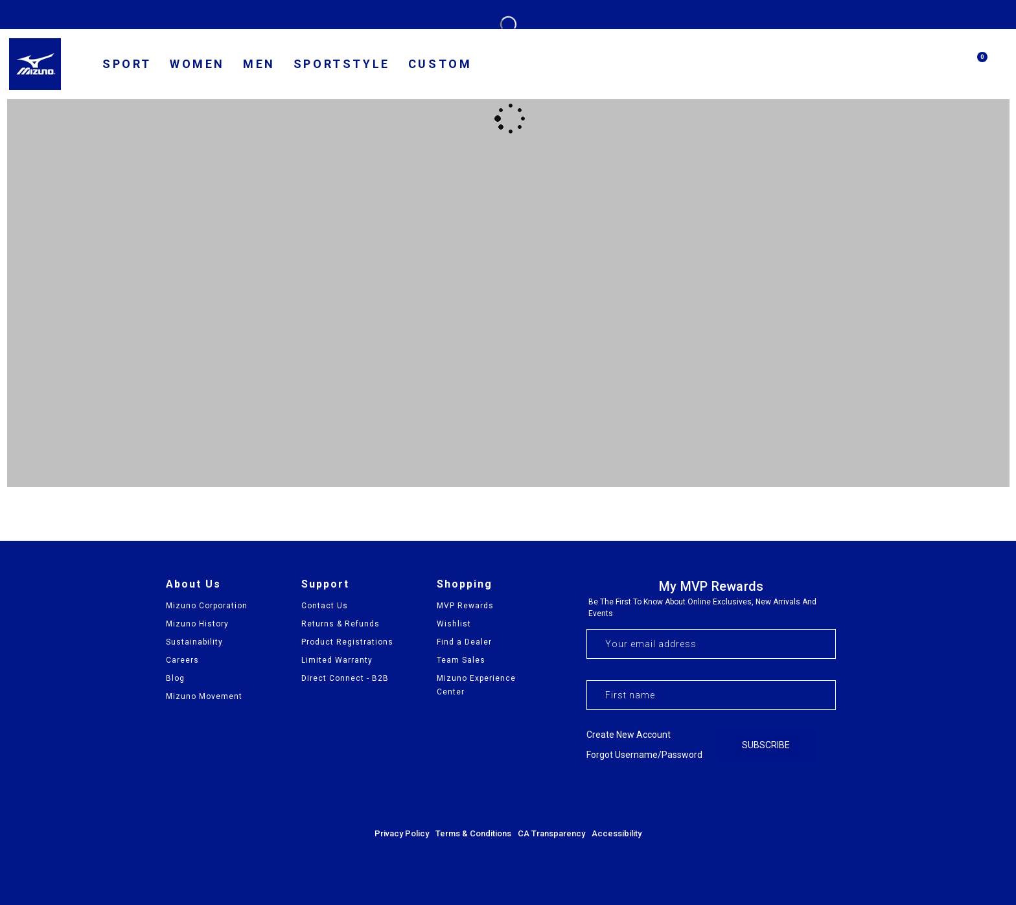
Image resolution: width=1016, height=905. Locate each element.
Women (197, 64)
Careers (182, 660)
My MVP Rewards (711, 586)
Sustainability (194, 642)
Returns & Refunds (340, 623)
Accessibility (616, 833)
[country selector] (844, 65)
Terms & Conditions (473, 833)
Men (259, 64)
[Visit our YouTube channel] (825, 794)
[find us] (882, 66)
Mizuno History (197, 623)
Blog (175, 678)
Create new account (628, 734)
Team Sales (461, 660)
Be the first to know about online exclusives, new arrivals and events (702, 607)
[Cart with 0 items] (975, 69)
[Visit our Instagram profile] (790, 794)
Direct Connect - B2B (345, 678)
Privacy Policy (402, 833)
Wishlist (454, 623)
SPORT (127, 64)
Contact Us (324, 605)
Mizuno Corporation (207, 605)
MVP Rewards (465, 605)
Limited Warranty (337, 660)
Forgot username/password (644, 755)
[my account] (913, 66)
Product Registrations (347, 642)
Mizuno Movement (204, 696)
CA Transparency (551, 833)
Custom (440, 64)
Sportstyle (342, 64)
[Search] (944, 64)
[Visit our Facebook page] (755, 794)
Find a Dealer (464, 642)
